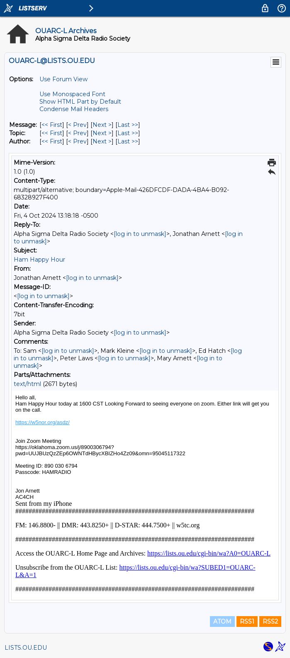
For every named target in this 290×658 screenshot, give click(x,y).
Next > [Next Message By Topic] (102, 133)
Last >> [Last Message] (127, 125)
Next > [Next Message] (102, 125)
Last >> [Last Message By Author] (127, 141)
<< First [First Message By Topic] (51, 133)
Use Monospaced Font (72, 94)
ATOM (222, 621)
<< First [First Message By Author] (51, 141)
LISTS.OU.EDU (26, 647)
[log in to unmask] (140, 234)
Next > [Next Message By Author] (102, 141)
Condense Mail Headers (73, 109)
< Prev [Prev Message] (77, 125)
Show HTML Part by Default (80, 101)
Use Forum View (63, 79)
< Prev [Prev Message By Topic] (77, 133)
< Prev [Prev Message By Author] (77, 141)
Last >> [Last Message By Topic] (127, 133)
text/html (27, 384)
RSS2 (270, 621)
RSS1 (247, 621)
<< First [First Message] (51, 125)
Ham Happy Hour (39, 259)
